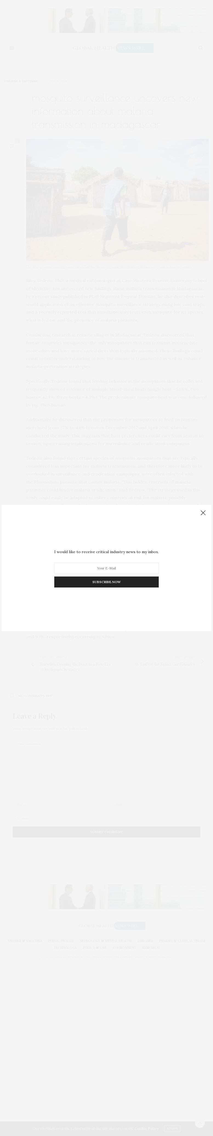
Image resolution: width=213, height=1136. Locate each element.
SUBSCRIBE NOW (106, 582)
